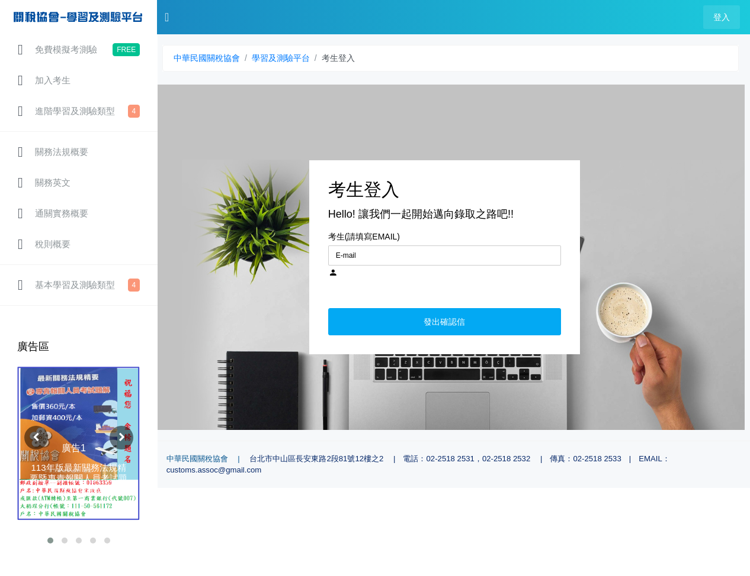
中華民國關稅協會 (207, 58)
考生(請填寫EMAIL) (364, 236)
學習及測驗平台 (281, 58)
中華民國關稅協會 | (207, 458)
